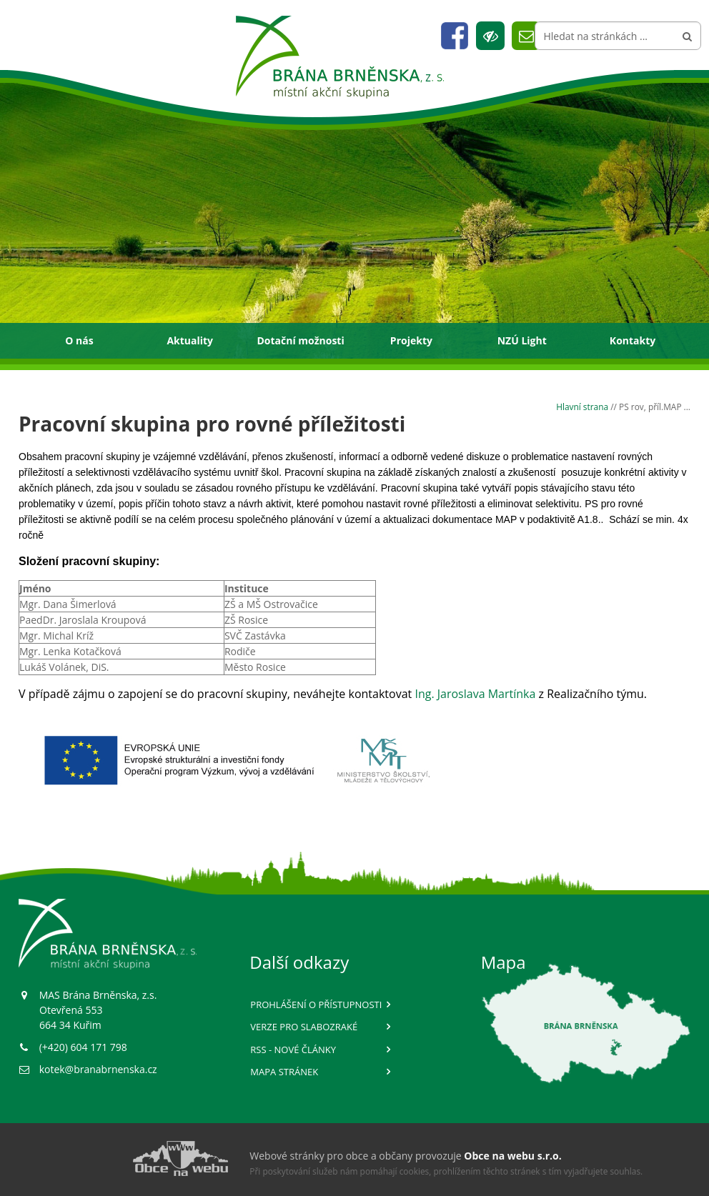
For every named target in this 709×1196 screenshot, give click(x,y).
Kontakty (632, 340)
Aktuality (190, 340)
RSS (293, 1049)
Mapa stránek (284, 1071)
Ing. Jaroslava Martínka (475, 694)
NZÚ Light (522, 340)
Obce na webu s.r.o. (512, 1155)
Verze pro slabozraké (303, 1026)
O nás (79, 340)
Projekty (411, 340)
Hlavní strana (582, 406)
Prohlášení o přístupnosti (316, 1004)
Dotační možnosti (300, 340)
